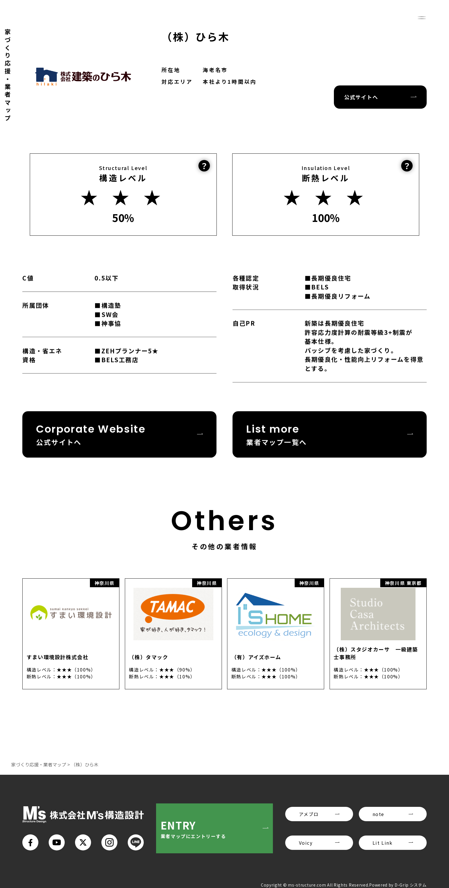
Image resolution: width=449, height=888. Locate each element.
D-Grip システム (411, 885)
